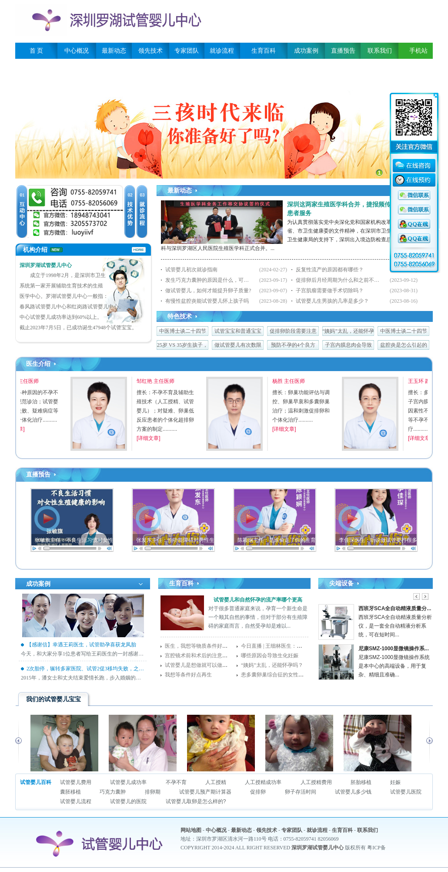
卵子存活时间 (300, 792)
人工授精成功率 (263, 782)
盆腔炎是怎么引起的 (403, 345)
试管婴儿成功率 (128, 782)
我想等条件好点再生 (188, 675)
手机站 (415, 50)
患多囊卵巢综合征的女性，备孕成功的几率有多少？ (301, 675)
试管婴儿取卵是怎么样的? (196, 801)
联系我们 (380, 50)
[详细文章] (150, 438)
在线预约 (414, 181)
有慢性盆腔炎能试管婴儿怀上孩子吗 (207, 301)
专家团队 (186, 50)
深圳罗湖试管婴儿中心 (317, 848)
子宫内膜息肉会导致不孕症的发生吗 (348, 346)
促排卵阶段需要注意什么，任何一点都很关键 (293, 332)
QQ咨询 (414, 195)
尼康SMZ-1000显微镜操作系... (393, 649)
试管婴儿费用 (75, 782)
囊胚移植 (70, 792)
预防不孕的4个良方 (293, 345)
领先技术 (150, 50)
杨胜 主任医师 (290, 381)
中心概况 (76, 50)
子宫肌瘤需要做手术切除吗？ (330, 290)
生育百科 (263, 50)
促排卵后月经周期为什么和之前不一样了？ (339, 280)
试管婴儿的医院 (128, 801)
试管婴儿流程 (75, 801)
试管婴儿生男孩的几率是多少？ (332, 301)
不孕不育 (176, 782)
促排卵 (258, 792)
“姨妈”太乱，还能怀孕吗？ (348, 332)
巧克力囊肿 (113, 792)
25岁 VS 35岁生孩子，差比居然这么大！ (182, 346)
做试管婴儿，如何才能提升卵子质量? (208, 290)
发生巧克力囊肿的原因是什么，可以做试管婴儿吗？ (208, 280)
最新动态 (114, 50)
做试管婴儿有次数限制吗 (237, 346)
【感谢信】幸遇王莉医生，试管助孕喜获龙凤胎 (81, 645)
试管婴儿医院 (405, 792)
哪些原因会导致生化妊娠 (269, 655)
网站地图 (191, 830)
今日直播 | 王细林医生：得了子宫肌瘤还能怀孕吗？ (300, 646)
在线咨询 (414, 166)
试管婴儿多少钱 (353, 792)
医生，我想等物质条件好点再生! (202, 646)
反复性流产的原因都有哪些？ (330, 270)
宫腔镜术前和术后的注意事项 (199, 655)
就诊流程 (222, 50)
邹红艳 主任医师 (157, 381)
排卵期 (152, 792)
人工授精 (215, 782)
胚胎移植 (361, 782)
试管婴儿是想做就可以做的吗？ (201, 665)
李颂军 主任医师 (21, 381)
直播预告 (343, 50)
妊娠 (395, 782)
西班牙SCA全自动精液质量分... (394, 608)
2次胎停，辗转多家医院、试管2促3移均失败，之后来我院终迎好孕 (85, 669)
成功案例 (306, 50)
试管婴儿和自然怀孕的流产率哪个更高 (255, 600)
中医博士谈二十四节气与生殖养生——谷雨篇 (403, 332)
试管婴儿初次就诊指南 (191, 270)
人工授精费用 (316, 782)
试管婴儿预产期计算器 (205, 792)
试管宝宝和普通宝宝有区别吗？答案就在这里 (237, 332)
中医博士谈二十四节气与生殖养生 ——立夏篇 (182, 332)
